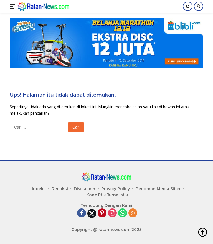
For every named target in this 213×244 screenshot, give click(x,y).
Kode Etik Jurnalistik (107, 194)
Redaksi (60, 188)
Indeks (39, 188)
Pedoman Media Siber (158, 188)
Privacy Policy (115, 188)
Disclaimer (84, 188)
